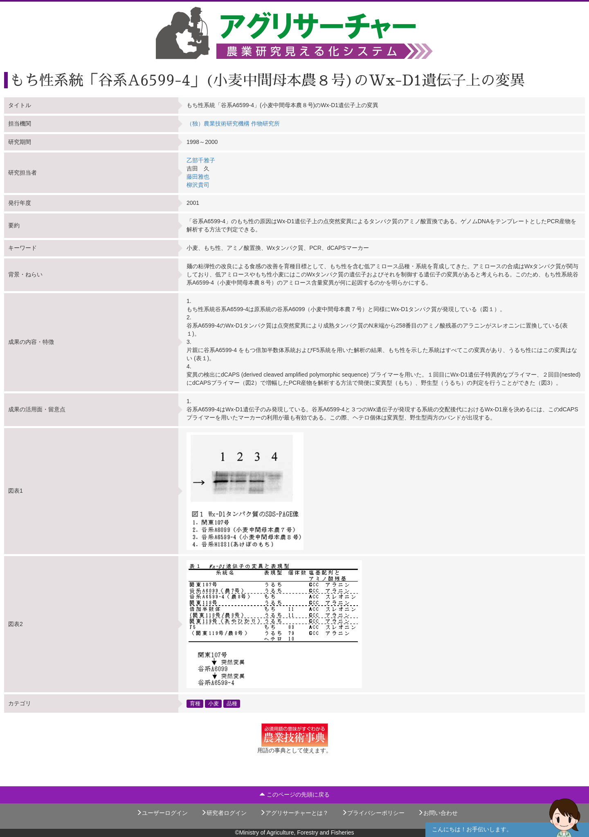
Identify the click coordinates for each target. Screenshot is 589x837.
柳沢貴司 (198, 185)
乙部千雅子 (201, 160)
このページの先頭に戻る (294, 794)
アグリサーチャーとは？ (294, 813)
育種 (195, 703)
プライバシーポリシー (373, 813)
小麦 (213, 703)
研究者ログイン (224, 813)
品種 (232, 703)
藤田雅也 (198, 176)
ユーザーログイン (162, 813)
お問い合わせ (438, 813)
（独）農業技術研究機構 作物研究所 (233, 123)
